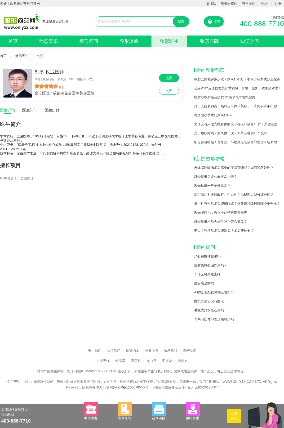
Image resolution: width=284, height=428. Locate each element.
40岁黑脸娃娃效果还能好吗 (214, 292)
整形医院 (209, 41)
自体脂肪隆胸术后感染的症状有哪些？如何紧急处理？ (234, 167)
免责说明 (151, 350)
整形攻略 (129, 41)
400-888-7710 (262, 23)
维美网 (120, 361)
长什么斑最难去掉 (207, 274)
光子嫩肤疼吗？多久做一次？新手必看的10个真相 (230, 133)
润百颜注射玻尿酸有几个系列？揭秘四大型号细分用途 (234, 194)
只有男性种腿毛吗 (207, 256)
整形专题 (248, 3)
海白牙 (151, 361)
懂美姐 (183, 361)
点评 (169, 91)
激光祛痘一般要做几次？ (212, 185)
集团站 (211, 3)
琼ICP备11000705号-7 (130, 387)
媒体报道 (189, 350)
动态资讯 (48, 41)
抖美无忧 (103, 361)
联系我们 (170, 350)
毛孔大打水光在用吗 (209, 310)
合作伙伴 (113, 350)
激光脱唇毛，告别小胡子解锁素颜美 (220, 212)
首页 (13, 41)
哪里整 (136, 361)
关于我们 (94, 350)
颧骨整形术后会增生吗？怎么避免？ (220, 221)
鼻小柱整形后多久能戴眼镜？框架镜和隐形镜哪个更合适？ (237, 203)
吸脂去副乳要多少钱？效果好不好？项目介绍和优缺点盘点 (237, 79)
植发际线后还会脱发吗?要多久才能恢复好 (225, 97)
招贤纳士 (132, 350)
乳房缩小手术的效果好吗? (213, 115)
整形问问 (88, 41)
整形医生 (169, 41)
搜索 (181, 21)
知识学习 (249, 41)
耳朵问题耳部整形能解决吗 (214, 319)
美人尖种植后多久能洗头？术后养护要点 (224, 230)
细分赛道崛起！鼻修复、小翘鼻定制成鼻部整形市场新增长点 (239, 142)
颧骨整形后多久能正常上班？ (215, 176)
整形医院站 (229, 3)
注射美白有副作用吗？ (210, 265)
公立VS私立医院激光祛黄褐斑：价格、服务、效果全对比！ (237, 88)
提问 (169, 78)
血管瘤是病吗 (204, 283)
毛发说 (167, 361)
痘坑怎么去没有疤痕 (209, 301)
